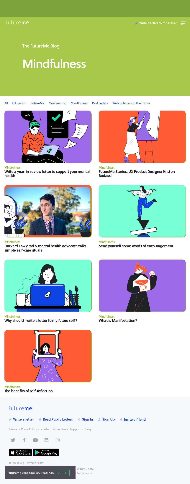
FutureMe (37, 103)
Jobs (46, 429)
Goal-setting (57, 103)
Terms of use (16, 463)
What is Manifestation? (118, 320)
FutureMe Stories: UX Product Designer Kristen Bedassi (137, 173)
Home (13, 429)
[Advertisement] (95, 9)
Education (19, 103)
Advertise (59, 429)
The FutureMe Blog (40, 45)
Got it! (62, 473)
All (6, 103)
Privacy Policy (35, 463)
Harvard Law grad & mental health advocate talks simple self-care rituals (45, 248)
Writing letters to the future (131, 103)
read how (47, 473)
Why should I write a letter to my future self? (40, 320)
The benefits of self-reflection (28, 390)
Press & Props (30, 429)
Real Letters (100, 103)
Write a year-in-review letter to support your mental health (47, 173)
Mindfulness (79, 103)
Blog (88, 429)
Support (75, 429)
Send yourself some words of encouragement (136, 245)
